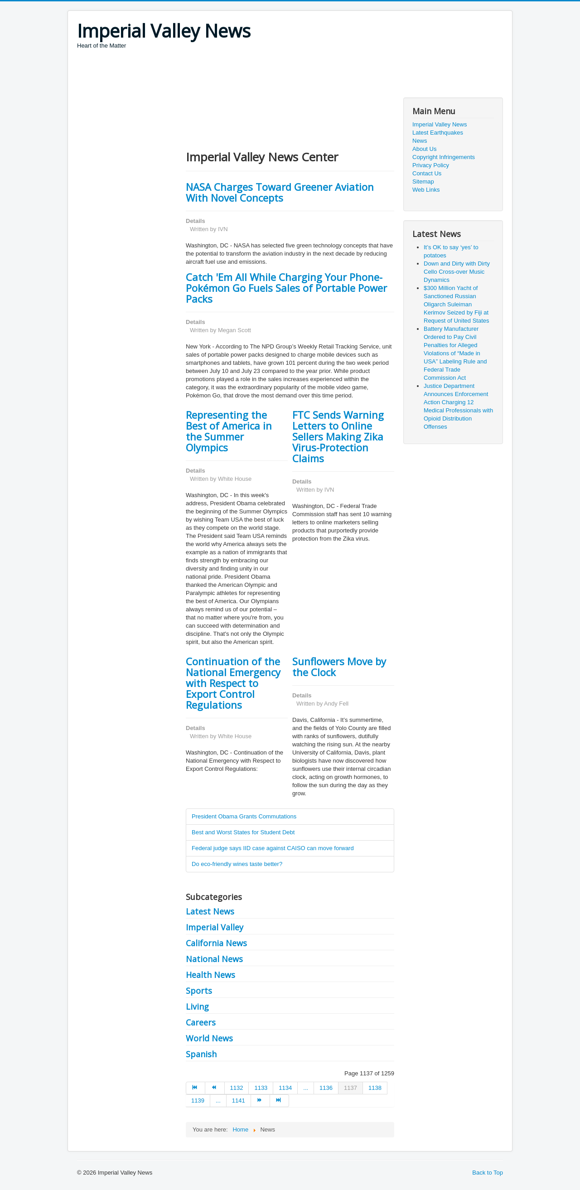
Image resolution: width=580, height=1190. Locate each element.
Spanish (201, 1054)
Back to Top (487, 1172)
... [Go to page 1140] (218, 1100)
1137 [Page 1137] (350, 1087)
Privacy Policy (430, 165)
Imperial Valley (214, 927)
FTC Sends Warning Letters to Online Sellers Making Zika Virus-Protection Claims (338, 436)
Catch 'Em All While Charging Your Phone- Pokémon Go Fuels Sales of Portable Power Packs (286, 287)
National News (214, 958)
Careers (201, 1022)
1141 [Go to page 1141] (238, 1100)
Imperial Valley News (439, 124)
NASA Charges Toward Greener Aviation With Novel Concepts (280, 192)
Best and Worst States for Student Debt (243, 832)
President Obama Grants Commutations (244, 816)
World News (209, 1038)
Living (197, 1006)
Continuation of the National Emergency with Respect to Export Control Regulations (233, 682)
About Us (424, 148)
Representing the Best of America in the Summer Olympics (229, 431)
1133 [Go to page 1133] (260, 1087)
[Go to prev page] (214, 1088)
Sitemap (423, 181)
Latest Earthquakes (437, 132)
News (419, 140)
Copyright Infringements (443, 157)
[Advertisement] (242, 74)
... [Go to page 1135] (305, 1087)
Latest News (210, 911)
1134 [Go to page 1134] (285, 1087)
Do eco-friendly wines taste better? (237, 864)
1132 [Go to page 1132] (236, 1087)
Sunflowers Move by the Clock (339, 666)
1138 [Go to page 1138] (375, 1087)
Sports (199, 990)
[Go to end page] (279, 1100)
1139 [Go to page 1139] (197, 1100)
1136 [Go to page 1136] (326, 1087)
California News (216, 943)
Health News (210, 974)
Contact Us (426, 173)
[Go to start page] (195, 1088)
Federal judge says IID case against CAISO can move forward (273, 848)
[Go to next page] (260, 1100)
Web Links (426, 189)
